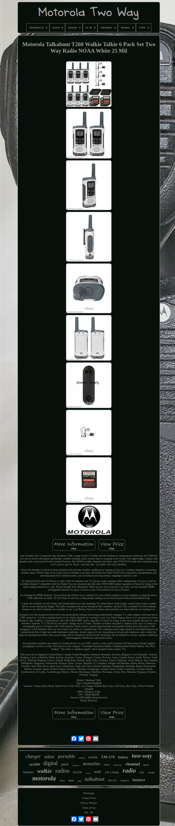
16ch (79, 781)
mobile (93, 757)
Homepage (88, 793)
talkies (62, 780)
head (145, 764)
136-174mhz (112, 772)
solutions (75, 765)
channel (132, 764)
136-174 (107, 757)
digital (50, 763)
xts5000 (34, 764)
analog (82, 758)
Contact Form (89, 798)
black (71, 780)
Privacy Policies (89, 803)
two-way (142, 756)
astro (107, 764)
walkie (44, 771)
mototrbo (91, 763)
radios (62, 770)
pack (65, 764)
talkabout (95, 779)
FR (91, 812)
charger (33, 756)
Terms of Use (88, 807)
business (139, 780)
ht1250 (77, 772)
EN (86, 812)
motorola (44, 778)
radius (87, 773)
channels (117, 765)
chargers (124, 780)
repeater (28, 772)
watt (97, 771)
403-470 (112, 780)
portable (66, 756)
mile (142, 772)
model (151, 772)
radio (129, 770)
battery (123, 757)
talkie (49, 756)
